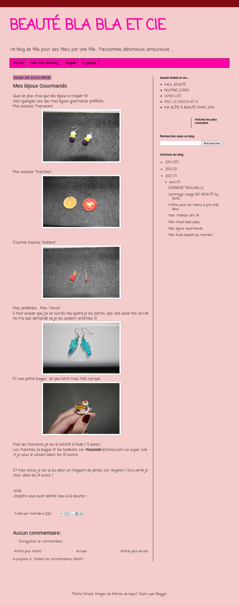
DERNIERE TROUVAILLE (186, 188)
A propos (89, 63)
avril (173, 182)
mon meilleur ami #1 (183, 215)
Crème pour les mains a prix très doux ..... (193, 207)
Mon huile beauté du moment (190, 235)
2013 (169, 169)
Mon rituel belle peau (184, 222)
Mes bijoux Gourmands (185, 228)
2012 (169, 176)
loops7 (133, 594)
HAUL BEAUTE (175, 84)
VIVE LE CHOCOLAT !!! (181, 102)
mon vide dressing (44, 63)
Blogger (161, 594)
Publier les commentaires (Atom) (58, 559)
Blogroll (70, 63)
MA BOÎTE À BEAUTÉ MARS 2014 (189, 107)
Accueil (18, 63)
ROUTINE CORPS (176, 90)
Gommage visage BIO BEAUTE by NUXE (193, 196)
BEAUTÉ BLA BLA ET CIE (88, 26)
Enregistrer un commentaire (40, 541)
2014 (169, 162)
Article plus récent (28, 551)
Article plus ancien (134, 551)
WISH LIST (172, 96)
